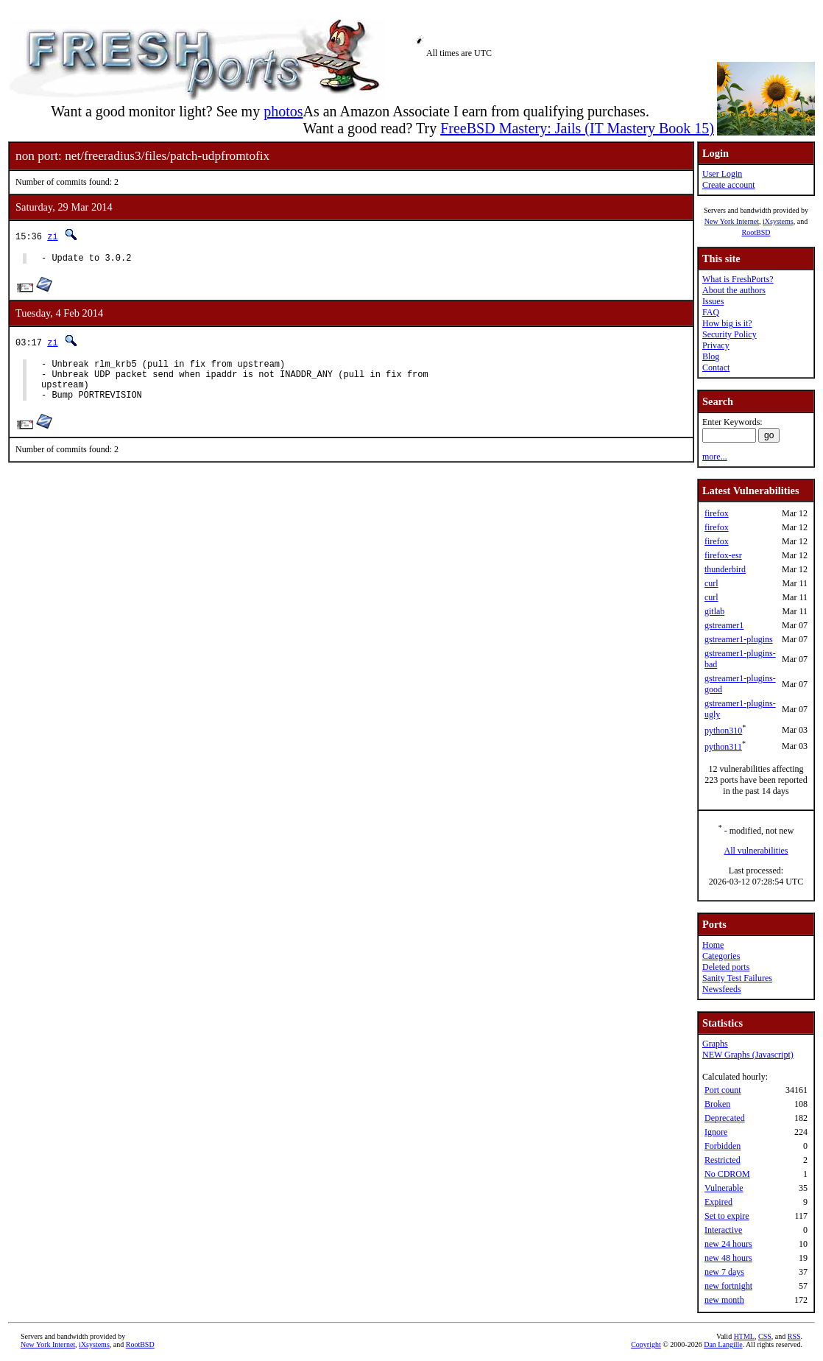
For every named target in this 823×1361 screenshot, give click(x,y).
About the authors (734, 290)
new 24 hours (728, 1244)
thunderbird (725, 569)
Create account (728, 185)
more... (714, 456)
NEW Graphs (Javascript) (748, 1054)
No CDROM (727, 1174)
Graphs (715, 1043)
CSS (764, 1336)
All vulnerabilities (756, 850)
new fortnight (728, 1286)
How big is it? (727, 323)
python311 (723, 747)
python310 (723, 730)
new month (724, 1300)
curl (711, 583)
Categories (721, 956)
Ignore (715, 1132)
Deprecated (724, 1118)
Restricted (722, 1160)
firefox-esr (723, 555)
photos (283, 111)
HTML (744, 1336)
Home (713, 945)
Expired (718, 1202)
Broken (717, 1104)
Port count (722, 1090)
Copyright (646, 1344)
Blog (710, 356)
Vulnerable (723, 1188)
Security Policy (729, 334)
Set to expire (726, 1216)
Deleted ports (725, 967)
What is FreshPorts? (738, 279)
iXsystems (778, 221)
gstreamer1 (723, 625)
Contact (716, 367)
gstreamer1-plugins (738, 639)
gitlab (714, 611)
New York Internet (731, 221)
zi (52, 236)
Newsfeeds (721, 989)
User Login (722, 174)
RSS (794, 1336)
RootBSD (756, 232)
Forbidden (722, 1146)
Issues (713, 301)
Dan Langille (723, 1344)
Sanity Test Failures (737, 978)
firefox (716, 513)
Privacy (716, 345)
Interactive (723, 1230)
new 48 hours (728, 1258)
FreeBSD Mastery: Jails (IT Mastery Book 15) (577, 128)
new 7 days (724, 1272)
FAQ (710, 312)
